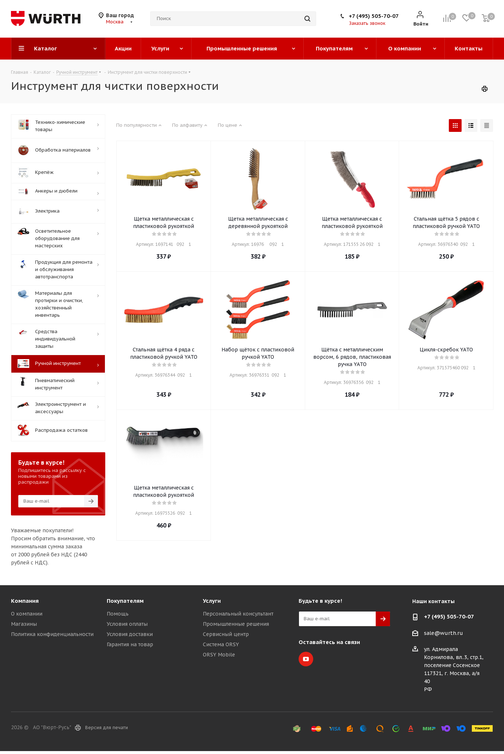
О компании (26, 613)
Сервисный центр (226, 634)
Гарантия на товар (130, 644)
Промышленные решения (236, 624)
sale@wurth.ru (443, 633)
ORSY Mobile (219, 654)
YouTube (306, 659)
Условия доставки (130, 634)
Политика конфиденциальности (52, 634)
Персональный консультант (238, 613)
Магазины (24, 624)
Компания (25, 600)
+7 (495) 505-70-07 (374, 15)
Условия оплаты (127, 624)
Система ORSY (221, 644)
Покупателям (125, 600)
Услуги (212, 600)
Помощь (118, 613)
